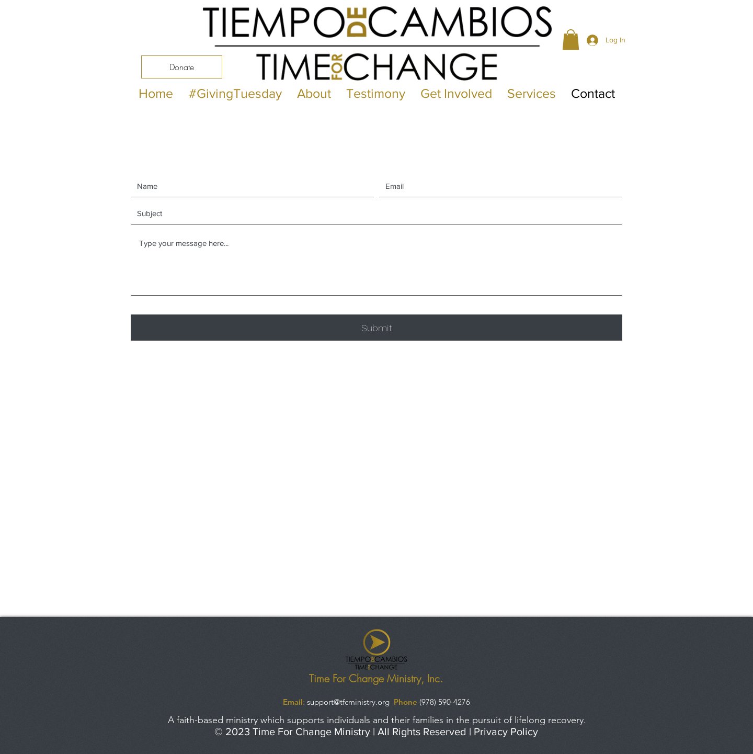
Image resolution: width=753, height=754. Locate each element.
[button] (570, 39)
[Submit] (376, 327)
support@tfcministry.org (348, 702)
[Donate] (181, 66)
